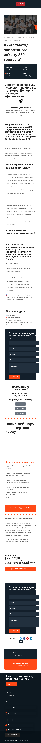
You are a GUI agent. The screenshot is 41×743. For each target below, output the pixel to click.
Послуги (8, 698)
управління (16, 40)
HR (5, 37)
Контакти (8, 702)
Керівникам (7, 40)
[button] (36, 4)
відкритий (21, 37)
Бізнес (9, 37)
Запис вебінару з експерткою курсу (20, 428)
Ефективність (30, 37)
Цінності (8, 692)
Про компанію (10, 695)
